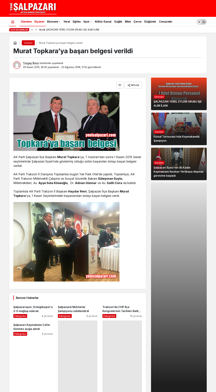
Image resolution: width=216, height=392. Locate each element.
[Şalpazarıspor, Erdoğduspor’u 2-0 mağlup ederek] (33, 310)
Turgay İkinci (31, 63)
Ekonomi (159, 96)
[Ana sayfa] (12, 21)
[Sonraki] (36, 29)
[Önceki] (32, 29)
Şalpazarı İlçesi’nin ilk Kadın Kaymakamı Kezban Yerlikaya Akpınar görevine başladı (179, 171)
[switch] (202, 21)
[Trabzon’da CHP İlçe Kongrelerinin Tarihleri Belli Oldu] (122, 310)
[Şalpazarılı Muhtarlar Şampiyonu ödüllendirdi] (77, 310)
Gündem (159, 131)
